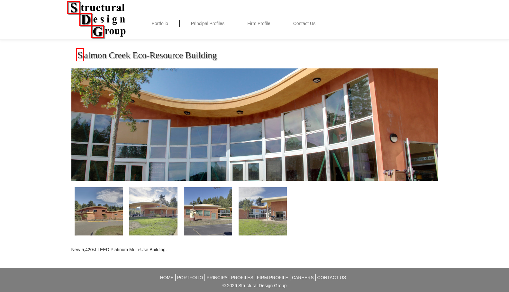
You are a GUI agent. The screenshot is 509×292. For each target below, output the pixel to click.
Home (167, 277)
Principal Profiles (207, 23)
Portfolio (160, 23)
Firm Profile (258, 23)
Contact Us (304, 23)
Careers (303, 277)
